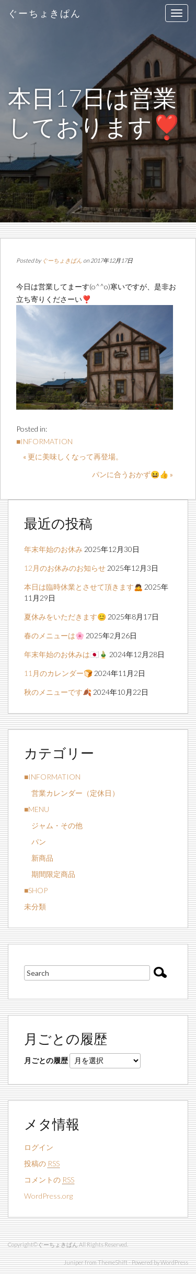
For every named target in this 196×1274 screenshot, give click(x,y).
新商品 (38, 857)
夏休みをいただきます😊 (65, 616)
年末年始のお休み (53, 549)
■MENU (36, 809)
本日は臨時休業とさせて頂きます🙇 (83, 586)
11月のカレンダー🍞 (58, 673)
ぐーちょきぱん (44, 13)
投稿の (42, 1163)
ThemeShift (113, 1262)
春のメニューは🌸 (54, 635)
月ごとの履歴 (46, 1060)
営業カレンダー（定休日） (71, 792)
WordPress (174, 1262)
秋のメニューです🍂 (57, 691)
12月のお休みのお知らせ (65, 567)
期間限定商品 (49, 874)
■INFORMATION (44, 441)
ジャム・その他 (53, 825)
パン (35, 841)
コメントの (49, 1180)
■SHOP (36, 890)
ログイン (38, 1147)
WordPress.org (48, 1195)
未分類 (35, 906)
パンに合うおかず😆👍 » (132, 474)
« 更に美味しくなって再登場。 (73, 456)
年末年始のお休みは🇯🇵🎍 (66, 654)
